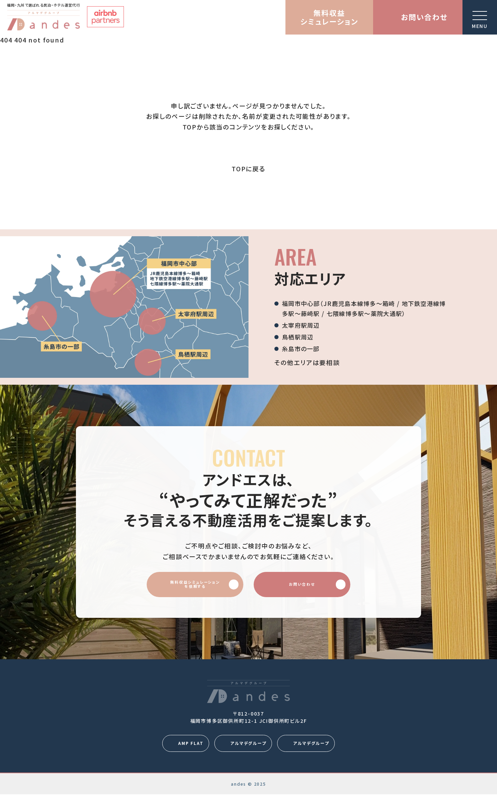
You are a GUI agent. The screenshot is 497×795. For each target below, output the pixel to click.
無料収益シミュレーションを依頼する (195, 584)
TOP (190, 126)
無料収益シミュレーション (329, 17)
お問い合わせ (317, 585)
